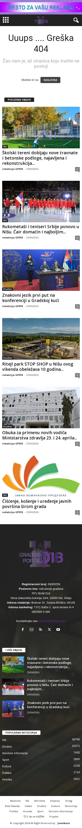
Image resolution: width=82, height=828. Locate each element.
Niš (5, 146)
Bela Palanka (12, 806)
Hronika (7, 779)
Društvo (7, 289)
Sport (5, 759)
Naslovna (15, 800)
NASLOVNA (50, 80)
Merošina (39, 800)
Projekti (53, 816)
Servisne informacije (15, 753)
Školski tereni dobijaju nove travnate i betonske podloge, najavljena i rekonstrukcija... (40, 158)
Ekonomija (71, 806)
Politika (6, 773)
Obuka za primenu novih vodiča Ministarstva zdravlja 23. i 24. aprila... (39, 435)
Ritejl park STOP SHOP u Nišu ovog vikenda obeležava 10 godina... (37, 366)
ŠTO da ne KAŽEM (34, 816)
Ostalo (28, 806)
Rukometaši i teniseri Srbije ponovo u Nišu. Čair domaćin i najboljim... (40, 229)
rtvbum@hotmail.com (52, 621)
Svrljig (68, 800)
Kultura (6, 766)
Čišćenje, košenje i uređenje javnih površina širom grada (36, 503)
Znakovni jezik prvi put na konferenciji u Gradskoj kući (30, 297)
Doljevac (55, 800)
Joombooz (64, 823)
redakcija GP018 (12, 169)
